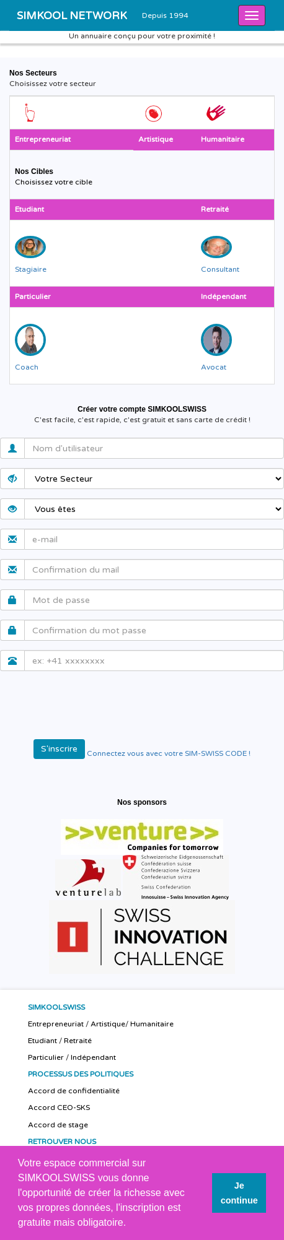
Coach (26, 367)
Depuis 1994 (165, 15)
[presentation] (103, 704)
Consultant (220, 269)
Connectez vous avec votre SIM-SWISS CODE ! (169, 753)
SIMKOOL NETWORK (72, 15)
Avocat (213, 367)
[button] (131, 1224)
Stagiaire (31, 269)
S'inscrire (59, 749)
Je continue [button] (239, 1193)
